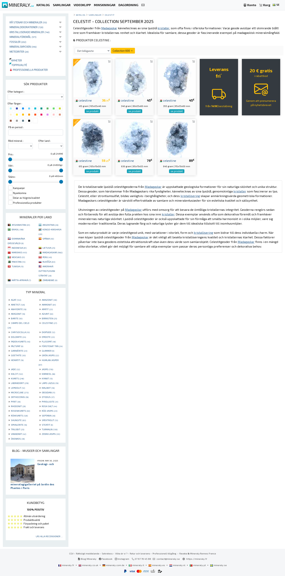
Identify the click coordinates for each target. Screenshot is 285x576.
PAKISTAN (18, 261)
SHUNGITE (18, 420)
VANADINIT (18, 434)
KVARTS (17, 378)
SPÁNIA (48, 238)
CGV (71, 553)
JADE (15, 369)
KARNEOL (48, 373)
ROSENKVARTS (20, 410)
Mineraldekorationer (26, 27)
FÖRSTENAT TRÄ (52, 346)
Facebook (105, 558)
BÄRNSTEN (49, 318)
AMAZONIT (49, 299)
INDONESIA (19, 247)
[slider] (10, 159)
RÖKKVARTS (19, 415)
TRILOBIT (17, 429)
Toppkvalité (18, 65)
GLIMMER (48, 350)
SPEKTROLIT (50, 420)
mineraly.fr (66, 565)
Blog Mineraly (87, 558)
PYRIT (16, 401)
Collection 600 (123, 50)
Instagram (122, 558)
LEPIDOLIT (18, 387)
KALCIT (17, 373)
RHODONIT (18, 406)
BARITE (16, 318)
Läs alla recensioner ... (49, 536)
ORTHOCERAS (20, 397)
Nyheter (16, 60)
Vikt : (11, 165)
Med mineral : (15, 140)
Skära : (12, 176)
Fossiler (18, 41)
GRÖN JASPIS (50, 355)
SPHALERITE (19, 424)
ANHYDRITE (18, 309)
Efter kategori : (16, 91)
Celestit (110, 15)
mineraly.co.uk (88, 565)
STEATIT (47, 424)
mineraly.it (137, 565)
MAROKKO (19, 252)
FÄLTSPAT (17, 346)
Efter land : (45, 140)
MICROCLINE (20, 392)
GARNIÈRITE (19, 350)
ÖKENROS (18, 438)
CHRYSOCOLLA (20, 332)
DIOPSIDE (48, 332)
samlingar (95, 15)
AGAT (16, 299)
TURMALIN (49, 429)
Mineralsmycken (23, 46)
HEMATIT (17, 360)
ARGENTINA (50, 224)
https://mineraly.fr (196, 558)
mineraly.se (218, 565)
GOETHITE (18, 355)
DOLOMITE (18, 337)
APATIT (47, 309)
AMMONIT (49, 304)
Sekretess (107, 553)
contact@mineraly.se (168, 558)
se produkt (92, 111)
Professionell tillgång (165, 553)
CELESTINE (49, 323)
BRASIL (17, 229)
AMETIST (18, 304)
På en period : (16, 127)
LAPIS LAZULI (50, 383)
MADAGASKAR (52, 252)
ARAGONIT (18, 313)
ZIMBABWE (50, 280)
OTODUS (48, 397)
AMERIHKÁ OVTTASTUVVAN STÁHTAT (47, 271)
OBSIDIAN (48, 392)
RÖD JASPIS (49, 410)
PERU (47, 257)
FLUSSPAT (49, 341)
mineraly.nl (177, 565)
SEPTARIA (48, 415)
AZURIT (47, 313)
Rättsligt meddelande (87, 553)
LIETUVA (49, 247)
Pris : (11, 154)
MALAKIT (48, 387)
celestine (83, 100)
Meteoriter (19, 51)
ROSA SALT (49, 406)
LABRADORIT (20, 383)
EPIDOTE (48, 337)
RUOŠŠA (49, 261)
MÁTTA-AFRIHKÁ (21, 280)
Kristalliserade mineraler (30, 32)
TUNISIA (17, 266)
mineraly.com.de (113, 565)
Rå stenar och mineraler (28, 22)
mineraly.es (157, 565)
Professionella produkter (29, 69)
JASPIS (47, 369)
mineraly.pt (198, 565)
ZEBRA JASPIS (51, 434)
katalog (80, 15)
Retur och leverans (140, 553)
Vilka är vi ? (121, 553)
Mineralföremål (23, 36)
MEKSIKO (18, 257)
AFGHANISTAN (21, 224)
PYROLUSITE (50, 401)
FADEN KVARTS (20, 341)
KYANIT (47, 378)
